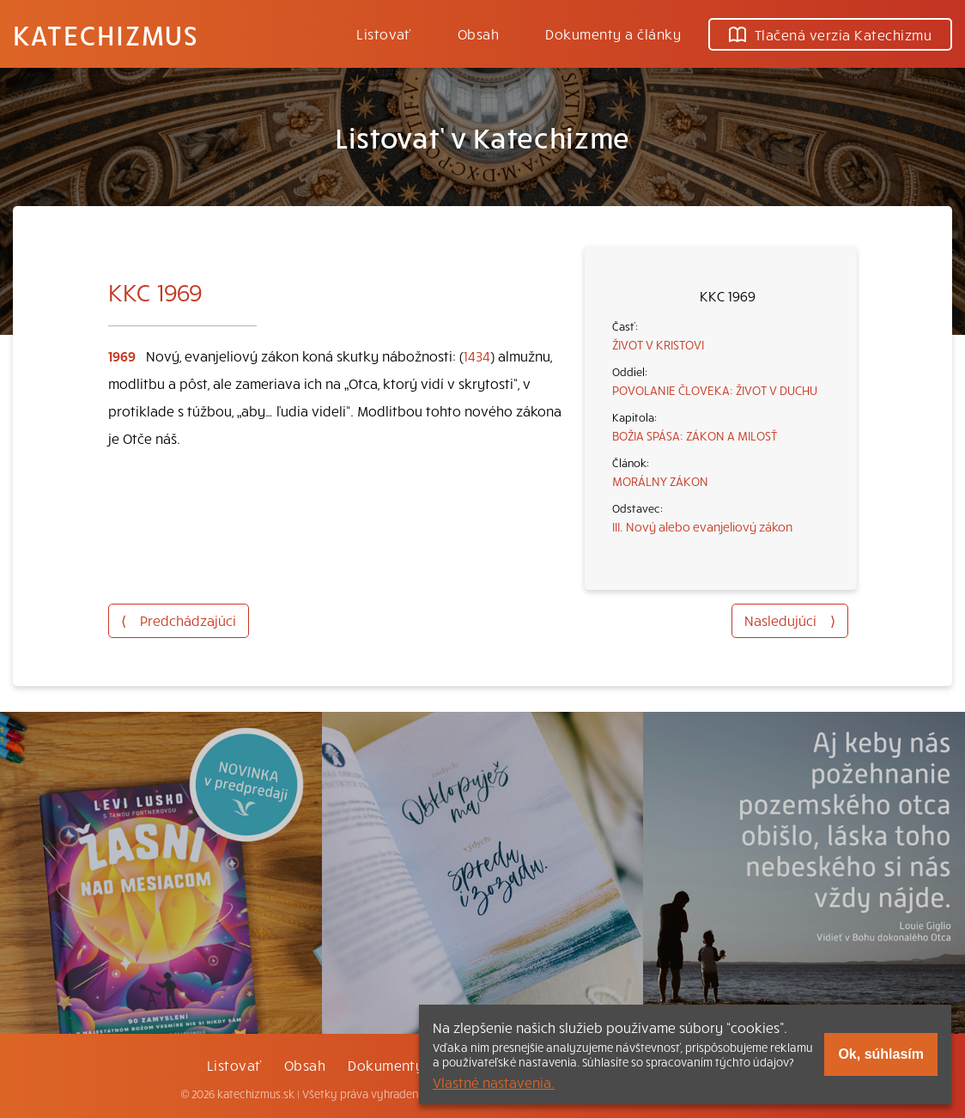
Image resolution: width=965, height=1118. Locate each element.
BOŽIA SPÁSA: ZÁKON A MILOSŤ (694, 435)
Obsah (478, 33)
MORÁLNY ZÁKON (660, 481)
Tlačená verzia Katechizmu (830, 34)
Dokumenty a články (613, 33)
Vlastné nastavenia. (494, 1082)
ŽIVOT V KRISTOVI (658, 344)
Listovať (383, 33)
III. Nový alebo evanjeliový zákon (702, 526)
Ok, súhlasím (881, 1054)
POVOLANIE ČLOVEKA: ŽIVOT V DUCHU (714, 390)
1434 (477, 355)
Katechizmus (105, 34)
